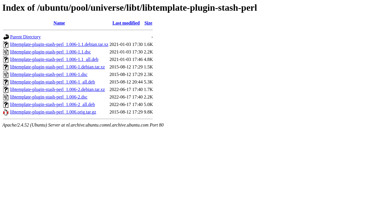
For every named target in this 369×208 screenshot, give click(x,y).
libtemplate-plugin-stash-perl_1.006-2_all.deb (52, 104)
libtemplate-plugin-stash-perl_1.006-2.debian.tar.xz (57, 89)
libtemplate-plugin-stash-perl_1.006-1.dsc (48, 74)
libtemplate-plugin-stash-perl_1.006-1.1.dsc (50, 51)
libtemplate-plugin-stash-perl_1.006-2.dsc (48, 96)
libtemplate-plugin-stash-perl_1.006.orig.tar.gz (53, 111)
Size (148, 23)
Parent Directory (25, 36)
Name (59, 23)
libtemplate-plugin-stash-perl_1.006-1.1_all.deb (54, 59)
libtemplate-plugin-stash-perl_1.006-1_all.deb (52, 81)
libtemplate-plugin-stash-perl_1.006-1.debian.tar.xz (57, 66)
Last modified (126, 23)
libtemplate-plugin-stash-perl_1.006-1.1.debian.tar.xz (59, 44)
